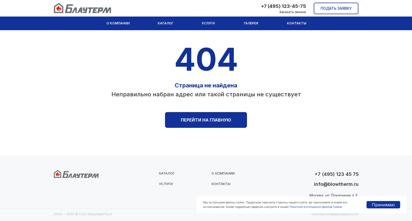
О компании (118, 23)
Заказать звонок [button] (292, 12)
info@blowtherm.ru (336, 184)
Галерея (251, 23)
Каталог (165, 23)
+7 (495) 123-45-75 (283, 6)
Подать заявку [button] (336, 8)
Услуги (208, 23)
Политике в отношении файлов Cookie (316, 207)
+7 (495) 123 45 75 (337, 174)
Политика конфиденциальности (334, 214)
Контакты (296, 23)
